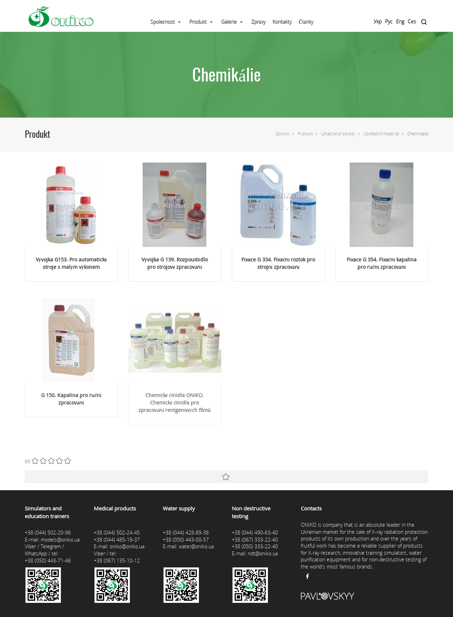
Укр (378, 21)
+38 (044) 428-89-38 (186, 532)
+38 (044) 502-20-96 (48, 532)
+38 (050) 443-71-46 (48, 560)
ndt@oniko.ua (263, 553)
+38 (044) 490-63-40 (255, 532)
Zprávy (258, 21)
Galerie (229, 21)
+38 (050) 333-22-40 (255, 546)
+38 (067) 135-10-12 (117, 560)
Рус (388, 21)
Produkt (198, 21)
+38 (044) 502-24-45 (117, 532)
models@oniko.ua (60, 539)
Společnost (162, 21)
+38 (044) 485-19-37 (117, 539)
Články (306, 21)
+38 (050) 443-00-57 (186, 539)
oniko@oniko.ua (127, 546)
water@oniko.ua (196, 546)
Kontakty (282, 21)
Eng (400, 21)
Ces (412, 21)
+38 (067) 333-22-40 (255, 539)
